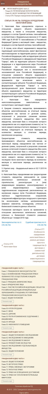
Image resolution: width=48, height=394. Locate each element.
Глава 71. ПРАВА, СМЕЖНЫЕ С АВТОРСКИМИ (18, 367)
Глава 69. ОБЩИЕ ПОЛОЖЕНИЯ (13, 362)
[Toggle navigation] (44, 3)
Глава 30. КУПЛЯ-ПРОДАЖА (12, 308)
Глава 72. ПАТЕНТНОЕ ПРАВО (12, 370)
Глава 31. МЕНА (7, 311)
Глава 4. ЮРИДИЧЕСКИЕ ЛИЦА (13, 284)
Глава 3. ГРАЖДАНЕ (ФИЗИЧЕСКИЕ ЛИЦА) (17, 282)
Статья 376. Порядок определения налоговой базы (24, 16)
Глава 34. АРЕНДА (8, 322)
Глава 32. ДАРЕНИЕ (9, 314)
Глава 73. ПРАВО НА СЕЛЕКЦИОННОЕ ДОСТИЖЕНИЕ (20, 372)
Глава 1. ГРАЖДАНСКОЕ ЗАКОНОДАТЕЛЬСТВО (19, 271)
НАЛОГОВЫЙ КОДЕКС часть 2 (18, 9)
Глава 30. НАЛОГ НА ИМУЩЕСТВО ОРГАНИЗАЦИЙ (23, 13)
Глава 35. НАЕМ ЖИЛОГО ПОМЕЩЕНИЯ (16, 324)
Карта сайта (24, 393)
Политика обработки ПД (24, 386)
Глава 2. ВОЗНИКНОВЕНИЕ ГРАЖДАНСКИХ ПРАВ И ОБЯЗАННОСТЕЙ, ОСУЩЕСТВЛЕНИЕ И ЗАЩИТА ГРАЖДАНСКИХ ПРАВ (20, 276)
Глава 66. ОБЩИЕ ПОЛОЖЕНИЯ (13, 351)
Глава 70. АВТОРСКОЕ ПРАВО (12, 364)
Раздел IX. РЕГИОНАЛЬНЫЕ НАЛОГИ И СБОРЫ (22, 11)
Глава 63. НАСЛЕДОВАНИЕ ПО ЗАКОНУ (16, 340)
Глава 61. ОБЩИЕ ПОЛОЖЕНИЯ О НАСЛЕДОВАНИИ (20, 335)
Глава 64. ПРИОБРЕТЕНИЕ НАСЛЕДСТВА (16, 343)
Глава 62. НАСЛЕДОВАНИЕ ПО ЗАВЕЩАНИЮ (18, 338)
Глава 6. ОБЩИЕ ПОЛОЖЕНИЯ (12, 298)
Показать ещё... (8, 301)
